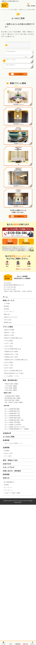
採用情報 (6, 603)
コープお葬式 (12, 504)
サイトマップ (7, 616)
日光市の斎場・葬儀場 (11, 516)
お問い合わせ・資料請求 (12, 599)
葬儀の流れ (7, 443)
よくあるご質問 (12, 9)
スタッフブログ (8, 596)
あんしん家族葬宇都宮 (12, 537)
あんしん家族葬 (12, 551)
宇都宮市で (9, 458)
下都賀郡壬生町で (11, 480)
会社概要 (6, 579)
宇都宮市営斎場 (13, 502)
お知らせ (6, 606)
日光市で (8, 491)
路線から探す (7, 521)
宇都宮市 (13, 466)
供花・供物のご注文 (10, 589)
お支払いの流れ (8, 581)
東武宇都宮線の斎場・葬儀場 (12, 526)
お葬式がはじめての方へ (11, 445)
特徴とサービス (8, 429)
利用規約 (6, 613)
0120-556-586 (11, 416)
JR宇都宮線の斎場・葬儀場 (12, 524)
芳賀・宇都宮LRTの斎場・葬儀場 (13, 531)
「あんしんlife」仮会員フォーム (13, 571)
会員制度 (6, 437)
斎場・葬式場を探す (10, 509)
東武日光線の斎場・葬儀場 (12, 528)
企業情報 (6, 576)
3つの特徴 (7, 432)
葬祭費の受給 (7, 451)
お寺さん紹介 (7, 448)
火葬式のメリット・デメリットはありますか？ (17, 84)
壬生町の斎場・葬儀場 (11, 518)
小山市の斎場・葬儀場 (11, 514)
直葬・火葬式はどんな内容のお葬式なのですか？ (17, 55)
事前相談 (6, 434)
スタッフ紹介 (7, 584)
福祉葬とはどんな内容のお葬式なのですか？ (17, 95)
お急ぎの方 (7, 592)
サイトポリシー (8, 618)
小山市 (12, 477)
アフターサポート (9, 440)
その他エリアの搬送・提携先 (12, 621)
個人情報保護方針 (9, 610)
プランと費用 (8, 455)
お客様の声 (7, 562)
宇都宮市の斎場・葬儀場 (11, 512)
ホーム (4, 9)
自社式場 (6, 534)
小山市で (8, 469)
